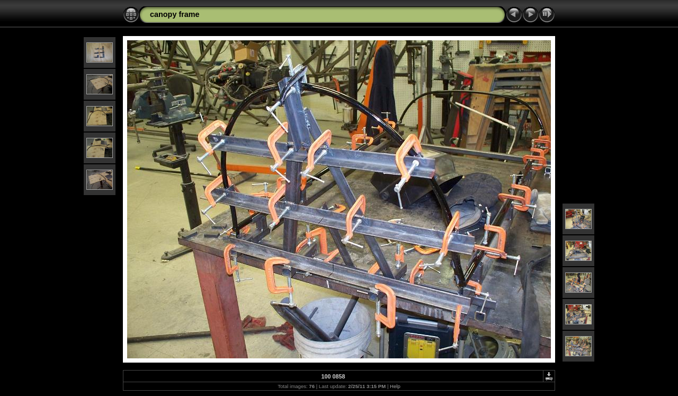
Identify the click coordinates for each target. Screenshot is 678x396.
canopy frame (175, 14)
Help (395, 386)
